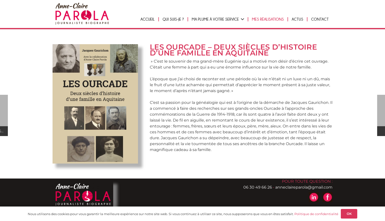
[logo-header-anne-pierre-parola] (83, 13)
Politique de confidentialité (316, 214)
